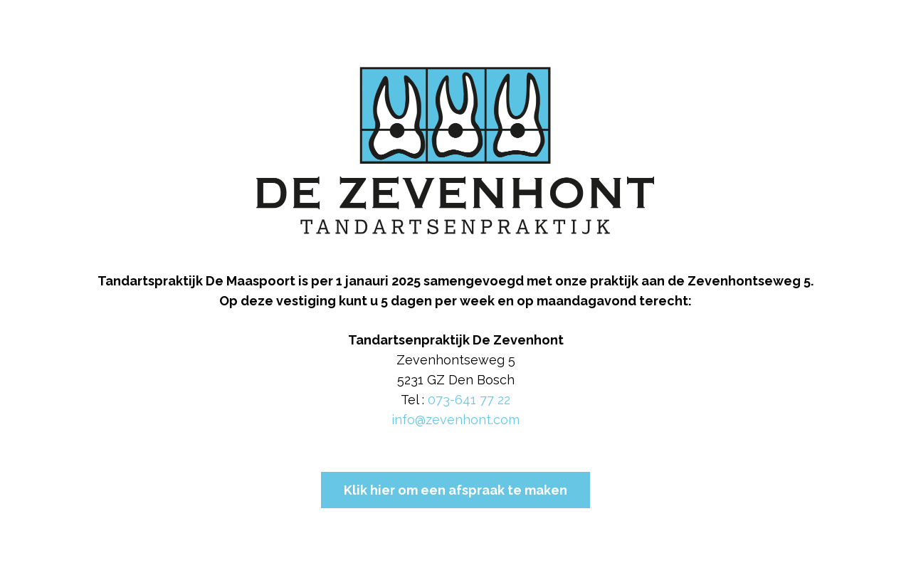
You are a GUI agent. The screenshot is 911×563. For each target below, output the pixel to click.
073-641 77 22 (469, 399)
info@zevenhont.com (455, 419)
